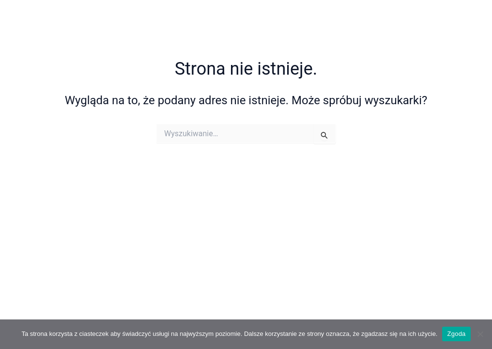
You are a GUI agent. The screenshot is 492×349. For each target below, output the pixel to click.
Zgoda (456, 333)
